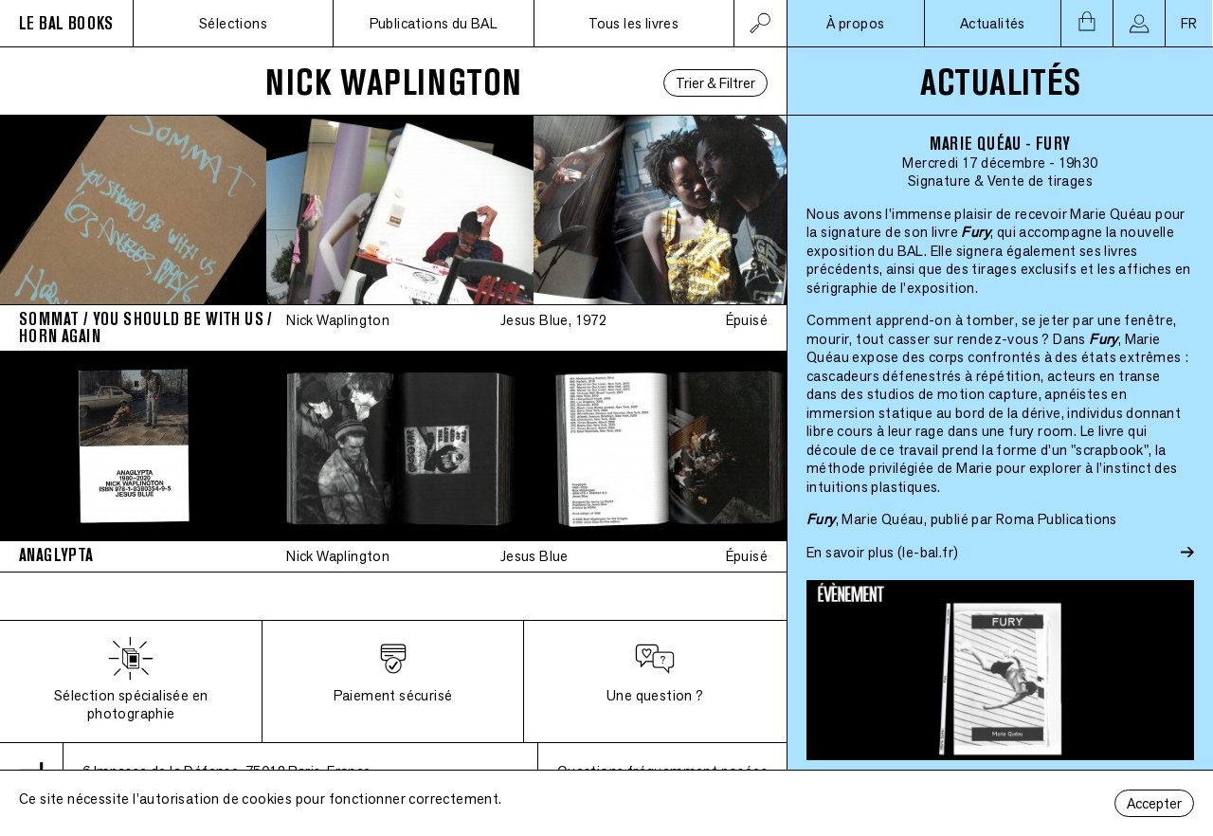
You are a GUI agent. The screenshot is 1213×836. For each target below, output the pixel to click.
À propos (855, 23)
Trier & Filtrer (715, 83)
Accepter (1154, 803)
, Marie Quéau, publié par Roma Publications (961, 519)
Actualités (992, 23)
